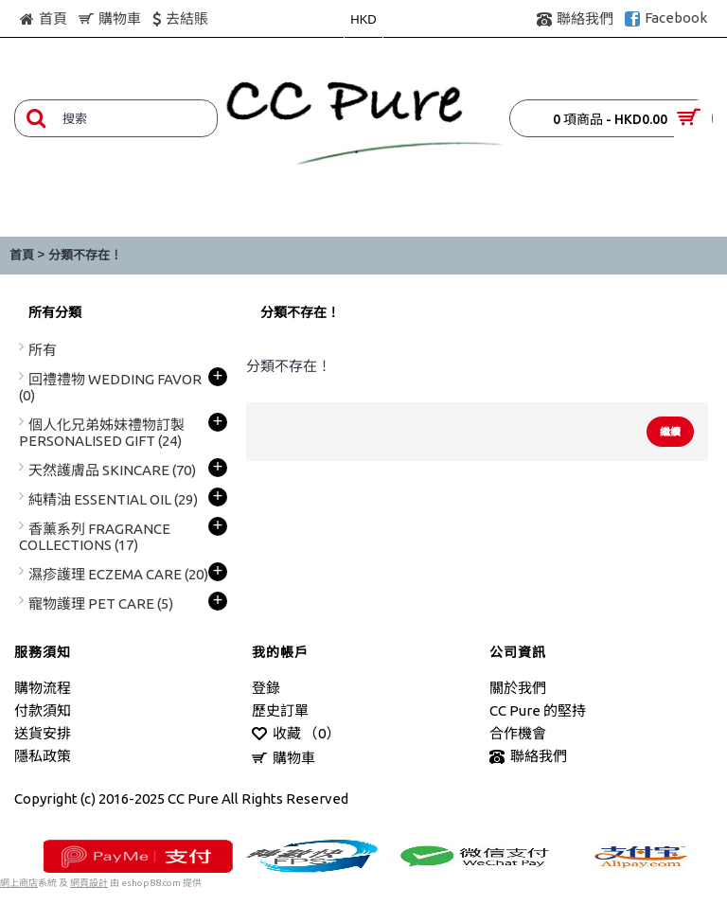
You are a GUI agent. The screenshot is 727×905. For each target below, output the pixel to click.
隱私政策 (42, 756)
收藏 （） (296, 734)
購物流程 (42, 688)
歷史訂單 (280, 710)
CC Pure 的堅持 (537, 710)
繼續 (670, 431)
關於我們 (517, 688)
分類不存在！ (85, 255)
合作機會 (517, 733)
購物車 (283, 759)
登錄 (266, 688)
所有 (42, 350)
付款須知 (42, 710)
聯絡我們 (528, 757)
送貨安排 (42, 733)
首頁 (21, 255)
